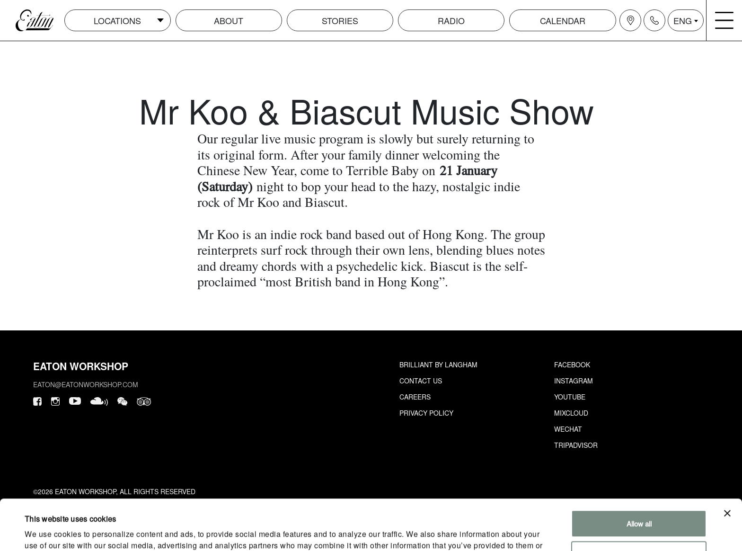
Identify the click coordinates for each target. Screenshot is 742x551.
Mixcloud (571, 413)
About (228, 20)
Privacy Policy (426, 413)
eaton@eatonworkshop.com (85, 384)
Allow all (639, 473)
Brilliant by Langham (438, 364)
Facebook (572, 364)
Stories (340, 20)
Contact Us (420, 380)
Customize (639, 504)
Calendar (562, 20)
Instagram (573, 380)
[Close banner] (727, 463)
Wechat (568, 429)
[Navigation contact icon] (654, 20)
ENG (682, 20)
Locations (117, 20)
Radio (451, 20)
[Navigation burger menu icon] (724, 20)
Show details (44, 532)
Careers (415, 396)
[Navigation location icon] (630, 20)
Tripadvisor (576, 445)
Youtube (569, 396)
